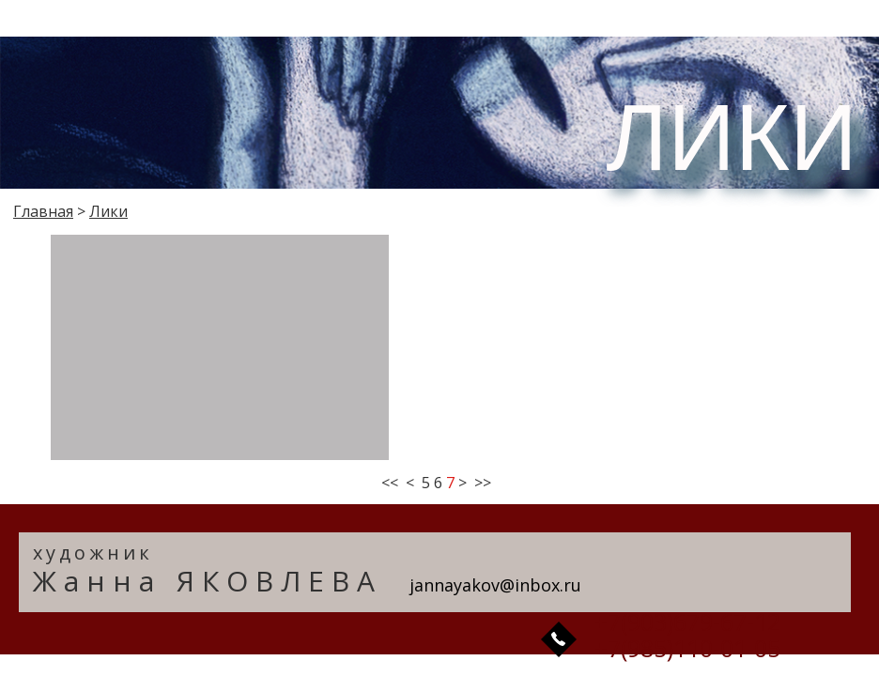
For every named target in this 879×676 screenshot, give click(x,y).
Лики (108, 211)
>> (482, 482)
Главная (43, 211)
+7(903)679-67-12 (687, 622)
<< (389, 482)
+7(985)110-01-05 (687, 648)
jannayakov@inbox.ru (495, 585)
